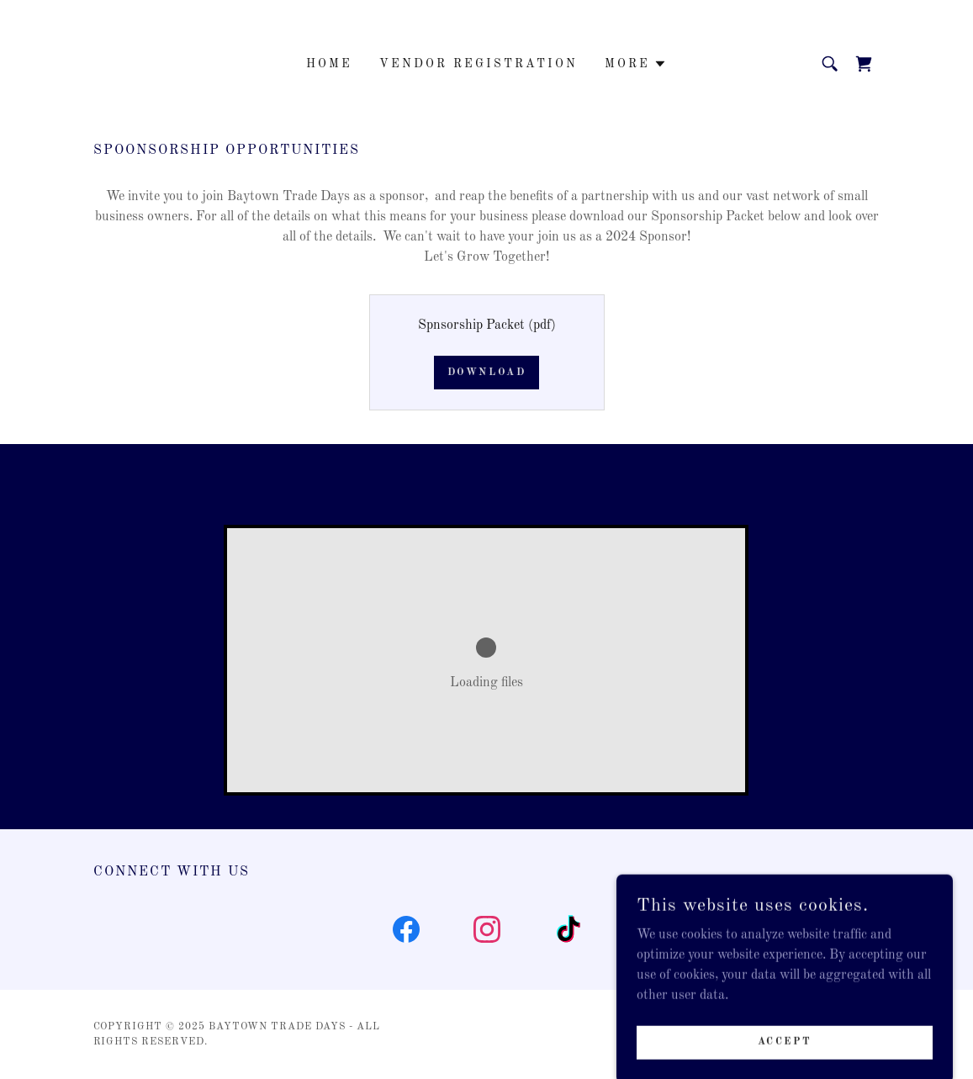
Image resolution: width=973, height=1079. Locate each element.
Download (486, 373)
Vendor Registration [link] (478, 64)
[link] (863, 64)
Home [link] (329, 64)
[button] (636, 64)
